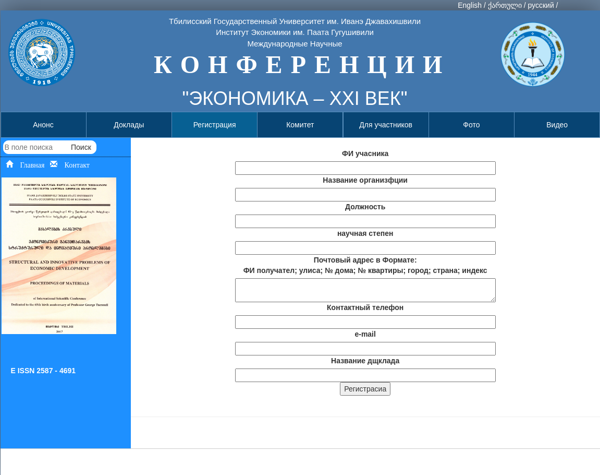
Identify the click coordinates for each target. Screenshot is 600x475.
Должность (365, 207)
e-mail (364, 334)
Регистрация (214, 125)
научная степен (365, 233)
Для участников (385, 125)
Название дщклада (365, 361)
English (470, 5)
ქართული (505, 5)
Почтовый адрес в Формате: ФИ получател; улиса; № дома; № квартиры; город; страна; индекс (365, 265)
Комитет (300, 125)
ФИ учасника (365, 153)
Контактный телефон (365, 307)
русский (541, 5)
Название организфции (365, 180)
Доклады (129, 125)
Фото (471, 125)
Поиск (81, 147)
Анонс (43, 125)
